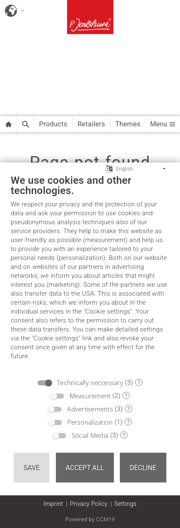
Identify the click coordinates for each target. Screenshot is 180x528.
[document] (90, 273)
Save (31, 468)
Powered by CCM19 (90, 519)
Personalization (90, 422)
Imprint (53, 503)
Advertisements (90, 409)
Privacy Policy (88, 503)
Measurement (90, 395)
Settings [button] (125, 503)
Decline (143, 468)
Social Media (90, 435)
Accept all (85, 468)
